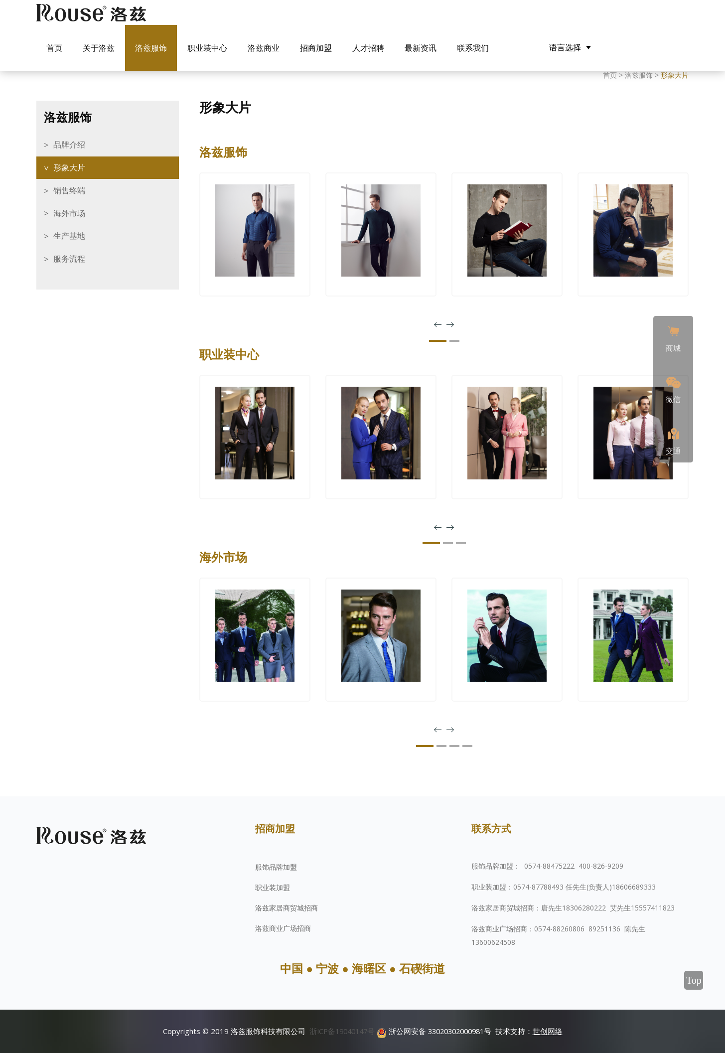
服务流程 (69, 258)
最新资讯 (420, 47)
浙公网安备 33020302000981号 (436, 1031)
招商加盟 (316, 47)
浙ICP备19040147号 (338, 1031)
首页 (54, 47)
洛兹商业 (264, 47)
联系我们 (473, 47)
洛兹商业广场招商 (283, 928)
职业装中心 (207, 47)
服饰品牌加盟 (276, 867)
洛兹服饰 (151, 47)
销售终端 (69, 190)
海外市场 (69, 213)
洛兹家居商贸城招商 (286, 907)
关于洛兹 (99, 47)
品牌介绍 (69, 144)
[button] (438, 341)
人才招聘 (368, 47)
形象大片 (69, 167)
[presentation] (437, 325)
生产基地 (69, 235)
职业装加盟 (272, 887)
